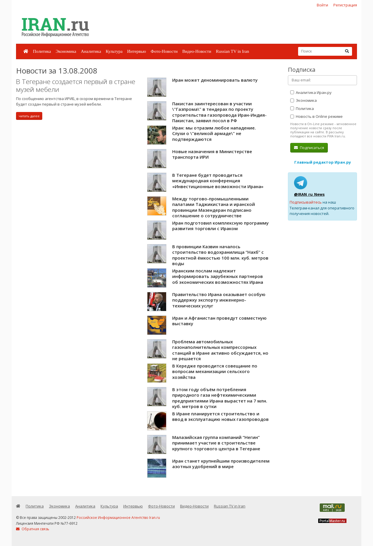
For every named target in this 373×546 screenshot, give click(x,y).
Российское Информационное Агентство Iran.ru (118, 517)
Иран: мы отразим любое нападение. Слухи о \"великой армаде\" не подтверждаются (214, 133)
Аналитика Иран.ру (311, 92)
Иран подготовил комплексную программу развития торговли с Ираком (220, 226)
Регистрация (345, 5)
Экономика (66, 51)
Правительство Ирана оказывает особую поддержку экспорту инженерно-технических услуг (218, 300)
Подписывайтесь (306, 202)
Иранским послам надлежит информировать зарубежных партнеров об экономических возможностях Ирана (217, 276)
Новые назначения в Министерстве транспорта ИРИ (212, 154)
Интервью (136, 51)
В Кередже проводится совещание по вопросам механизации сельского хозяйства (214, 371)
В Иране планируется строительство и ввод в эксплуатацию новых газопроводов (220, 416)
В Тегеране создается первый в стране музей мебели (75, 85)
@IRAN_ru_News (309, 194)
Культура (114, 51)
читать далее (29, 116)
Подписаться (309, 147)
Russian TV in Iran (232, 51)
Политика (42, 51)
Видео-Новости (196, 51)
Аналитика (91, 51)
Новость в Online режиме (316, 116)
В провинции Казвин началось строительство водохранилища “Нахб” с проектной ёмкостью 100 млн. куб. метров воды (220, 255)
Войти (322, 5)
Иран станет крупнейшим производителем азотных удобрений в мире (221, 464)
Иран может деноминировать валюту (215, 80)
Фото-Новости (164, 51)
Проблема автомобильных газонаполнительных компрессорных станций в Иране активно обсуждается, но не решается (220, 350)
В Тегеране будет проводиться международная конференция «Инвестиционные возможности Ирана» (217, 180)
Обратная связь (32, 528)
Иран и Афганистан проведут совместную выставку (219, 321)
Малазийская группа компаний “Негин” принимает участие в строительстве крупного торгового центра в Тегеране (216, 443)
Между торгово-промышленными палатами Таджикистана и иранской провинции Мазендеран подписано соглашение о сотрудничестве (213, 207)
